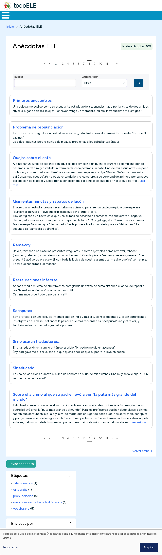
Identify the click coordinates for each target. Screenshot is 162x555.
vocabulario (21, 512)
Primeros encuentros (32, 103)
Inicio (3, 17)
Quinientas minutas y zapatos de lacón (48, 204)
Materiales (19, 17)
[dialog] (81, 542)
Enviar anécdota (21, 467)
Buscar (157, 15)
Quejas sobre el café (32, 161)
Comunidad (140, 17)
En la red (87, 17)
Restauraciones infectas (35, 283)
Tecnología (113, 17)
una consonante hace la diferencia (37, 505)
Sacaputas (22, 314)
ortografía (20, 493)
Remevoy (21, 248)
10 (101, 67)
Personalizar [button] (10, 547)
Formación (44, 17)
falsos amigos (23, 486)
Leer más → (138, 426)
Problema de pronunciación (38, 130)
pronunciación (23, 499)
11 (107, 67)
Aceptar (149, 547)
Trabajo (68, 17)
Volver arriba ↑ (142, 454)
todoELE (25, 5)
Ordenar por (90, 80)
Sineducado (23, 371)
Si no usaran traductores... (36, 344)
